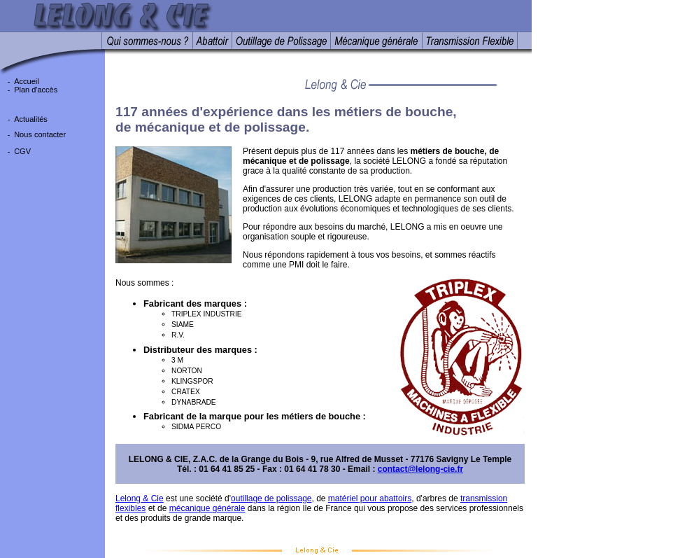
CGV (22, 151)
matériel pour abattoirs (369, 498)
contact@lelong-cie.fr (420, 469)
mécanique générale (207, 508)
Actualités (31, 119)
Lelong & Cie (139, 498)
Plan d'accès (35, 89)
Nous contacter (40, 134)
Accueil (26, 81)
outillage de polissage (271, 498)
